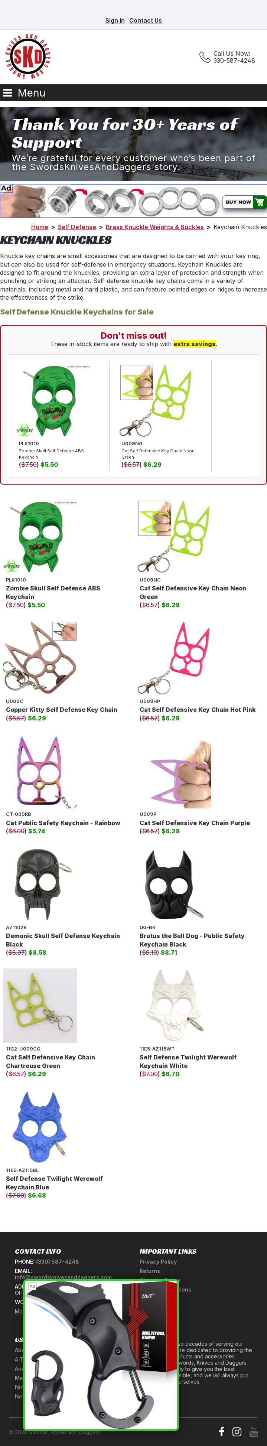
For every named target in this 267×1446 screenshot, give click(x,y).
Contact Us (145, 20)
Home (39, 227)
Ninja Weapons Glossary (47, 1387)
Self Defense (77, 227)
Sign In (115, 20)
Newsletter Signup (39, 1396)
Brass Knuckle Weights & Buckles (155, 227)
